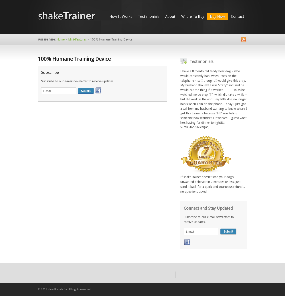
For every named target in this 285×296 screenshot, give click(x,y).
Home (61, 39)
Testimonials (148, 16)
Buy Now (217, 16)
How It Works (120, 16)
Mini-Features (77, 39)
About (170, 16)
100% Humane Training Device (74, 59)
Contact (237, 16)
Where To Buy (192, 16)
